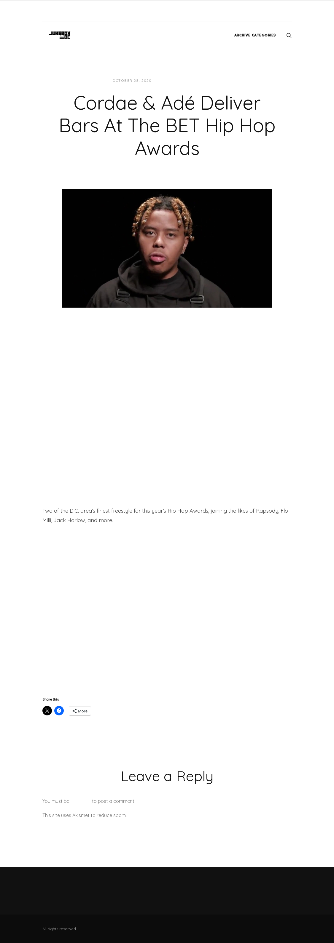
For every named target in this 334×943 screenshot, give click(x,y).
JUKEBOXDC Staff (176, 81)
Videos (209, 81)
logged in (81, 801)
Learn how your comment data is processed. (177, 815)
